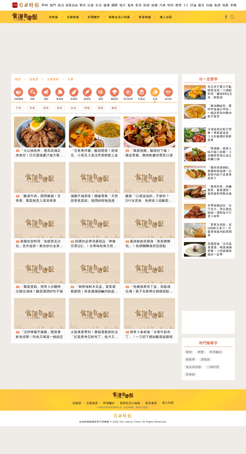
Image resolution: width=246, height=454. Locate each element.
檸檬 (87, 107)
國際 (114, 5)
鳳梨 (101, 107)
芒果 (19, 107)
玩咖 (209, 5)
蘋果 (46, 107)
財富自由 (72, 5)
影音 (138, 5)
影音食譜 (145, 17)
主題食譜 (73, 17)
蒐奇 (130, 5)
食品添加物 (193, 366)
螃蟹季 (190, 359)
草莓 (32, 107)
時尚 (170, 5)
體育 (178, 5)
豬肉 (189, 352)
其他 (73, 107)
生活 (98, 5)
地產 (225, 5)
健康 (106, 5)
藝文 (201, 5)
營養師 (190, 374)
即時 (45, 5)
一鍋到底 (213, 366)
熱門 (53, 5)
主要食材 (53, 79)
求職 (233, 5)
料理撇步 (94, 17)
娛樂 (154, 5)
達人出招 (166, 17)
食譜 (217, 5)
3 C (185, 5)
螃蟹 (201, 352)
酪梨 (114, 107)
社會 (90, 5)
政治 (61, 5)
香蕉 (60, 107)
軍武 (82, 5)
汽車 (162, 5)
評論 (193, 5)
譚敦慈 (205, 359)
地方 (122, 5)
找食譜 (53, 17)
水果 (71, 79)
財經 (146, 5)
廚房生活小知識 (119, 17)
